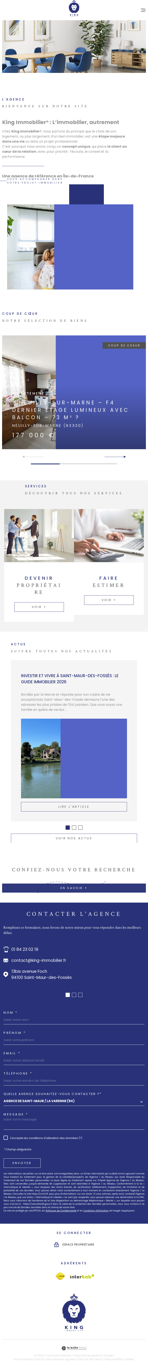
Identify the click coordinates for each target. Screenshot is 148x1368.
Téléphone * (18, 1073)
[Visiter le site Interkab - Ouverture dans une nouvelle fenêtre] (60, 1276)
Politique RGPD (112, 1359)
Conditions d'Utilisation (96, 1210)
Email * (12, 1053)
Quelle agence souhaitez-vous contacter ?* (53, 1093)
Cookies (129, 1359)
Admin (82, 1359)
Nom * (11, 1012)
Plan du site (43, 1359)
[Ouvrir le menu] (143, 10)
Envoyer (22, 1163)
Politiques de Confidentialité (61, 1210)
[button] (123, 456)
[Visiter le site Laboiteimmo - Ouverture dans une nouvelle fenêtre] (74, 1348)
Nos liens (95, 1359)
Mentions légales (64, 1359)
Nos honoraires (23, 1359)
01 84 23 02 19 (24, 949)
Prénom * (15, 1032)
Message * (16, 1114)
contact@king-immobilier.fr (38, 960)
